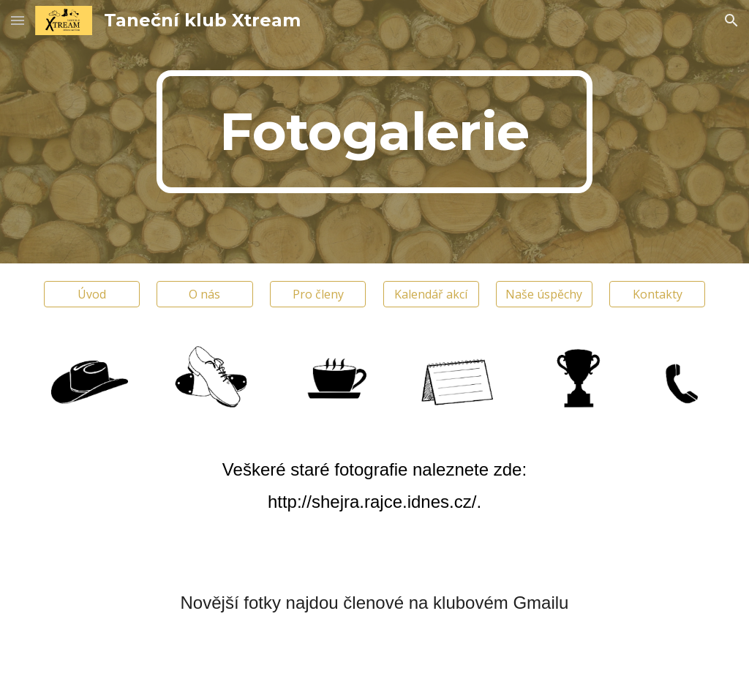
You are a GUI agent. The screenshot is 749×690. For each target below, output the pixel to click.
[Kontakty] (657, 294)
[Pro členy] (318, 294)
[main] (374, 131)
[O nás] (204, 294)
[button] (17, 20)
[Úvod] (92, 294)
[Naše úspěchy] (544, 294)
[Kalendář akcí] (431, 294)
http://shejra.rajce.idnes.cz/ (372, 501)
